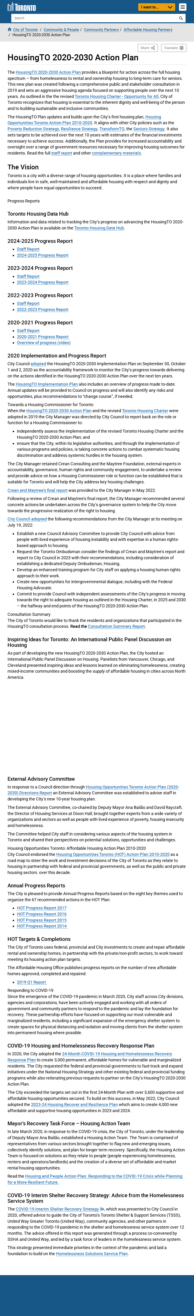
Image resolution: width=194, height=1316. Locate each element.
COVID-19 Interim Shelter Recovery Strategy (60, 1209)
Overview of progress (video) (44, 342)
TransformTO (111, 129)
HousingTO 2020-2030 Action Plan (48, 72)
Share (149, 47)
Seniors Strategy (149, 129)
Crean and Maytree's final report (37, 490)
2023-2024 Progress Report (42, 282)
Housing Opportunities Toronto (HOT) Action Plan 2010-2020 (113, 854)
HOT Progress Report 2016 (42, 914)
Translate (171, 48)
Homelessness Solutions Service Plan (92, 1253)
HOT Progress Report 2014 (42, 926)
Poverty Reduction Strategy (33, 129)
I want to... (149, 7)
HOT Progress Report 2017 (42, 908)
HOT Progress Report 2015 (42, 920)
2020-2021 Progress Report (43, 336)
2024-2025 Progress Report (42, 255)
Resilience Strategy (79, 129)
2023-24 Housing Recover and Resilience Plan (74, 1104)
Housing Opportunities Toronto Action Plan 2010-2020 (84, 120)
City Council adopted (27, 519)
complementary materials (116, 153)
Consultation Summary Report (116, 626)
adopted (38, 363)
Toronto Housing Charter (145, 410)
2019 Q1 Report (32, 982)
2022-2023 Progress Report (42, 309)
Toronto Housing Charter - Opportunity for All (116, 96)
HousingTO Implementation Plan (47, 384)
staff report (61, 153)
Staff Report (28, 249)
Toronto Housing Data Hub (99, 228)
